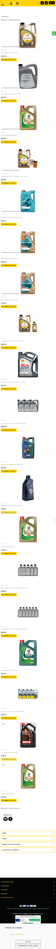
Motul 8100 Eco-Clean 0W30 (9, 752)
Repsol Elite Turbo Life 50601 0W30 (11, 217)
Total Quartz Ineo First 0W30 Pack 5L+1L (13, 341)
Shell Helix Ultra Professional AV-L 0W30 (13, 382)
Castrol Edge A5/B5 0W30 (9, 135)
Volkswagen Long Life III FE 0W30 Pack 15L (13, 423)
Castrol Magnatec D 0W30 (9, 670)
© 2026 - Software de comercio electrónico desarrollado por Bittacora (28, 908)
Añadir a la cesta (9, 59)
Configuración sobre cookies (28, 945)
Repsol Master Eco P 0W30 (9, 300)
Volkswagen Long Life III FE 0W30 (11, 94)
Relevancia (19, 17)
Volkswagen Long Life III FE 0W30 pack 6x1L (14, 629)
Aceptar (28, 942)
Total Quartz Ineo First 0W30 (9, 53)
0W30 (4, 833)
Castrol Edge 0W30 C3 (8, 547)
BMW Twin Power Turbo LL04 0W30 (11, 505)
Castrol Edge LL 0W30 (7, 794)
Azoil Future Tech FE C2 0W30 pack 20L (13, 711)
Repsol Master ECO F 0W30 (9, 259)
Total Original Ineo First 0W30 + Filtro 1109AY (14, 176)
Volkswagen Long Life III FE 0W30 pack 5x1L (14, 588)
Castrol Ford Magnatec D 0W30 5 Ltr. (12, 464)
